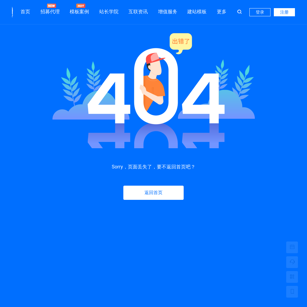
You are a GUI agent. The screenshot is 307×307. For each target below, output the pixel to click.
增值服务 (167, 11)
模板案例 (79, 9)
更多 (221, 11)
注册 (284, 12)
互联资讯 (138, 11)
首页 (25, 11)
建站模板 (197, 11)
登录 (260, 12)
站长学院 (109, 11)
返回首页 (153, 192)
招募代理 (50, 9)
